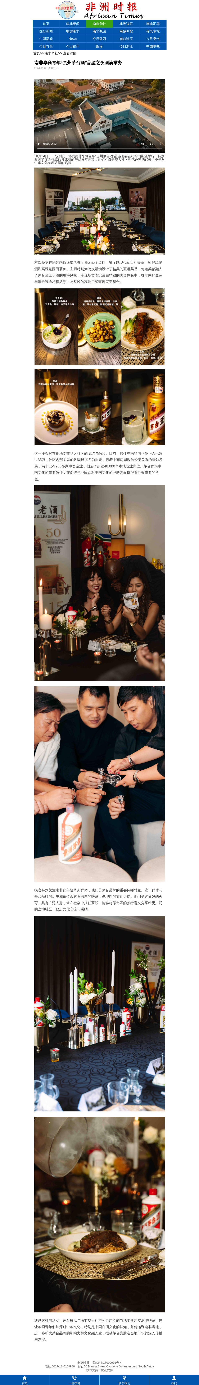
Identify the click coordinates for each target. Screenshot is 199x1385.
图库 (99, 46)
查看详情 (69, 53)
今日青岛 (46, 46)
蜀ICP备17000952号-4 (107, 1362)
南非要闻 (73, 24)
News (73, 39)
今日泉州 (153, 39)
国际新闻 (46, 31)
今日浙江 (126, 46)
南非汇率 (153, 24)
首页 (46, 24)
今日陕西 (99, 39)
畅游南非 (73, 31)
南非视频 (99, 31)
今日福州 (73, 46)
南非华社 (99, 24)
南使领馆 (126, 31)
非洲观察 (126, 24)
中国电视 (153, 46)
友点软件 (107, 1370)
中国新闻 (46, 39)
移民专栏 (153, 31)
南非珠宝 (126, 39)
